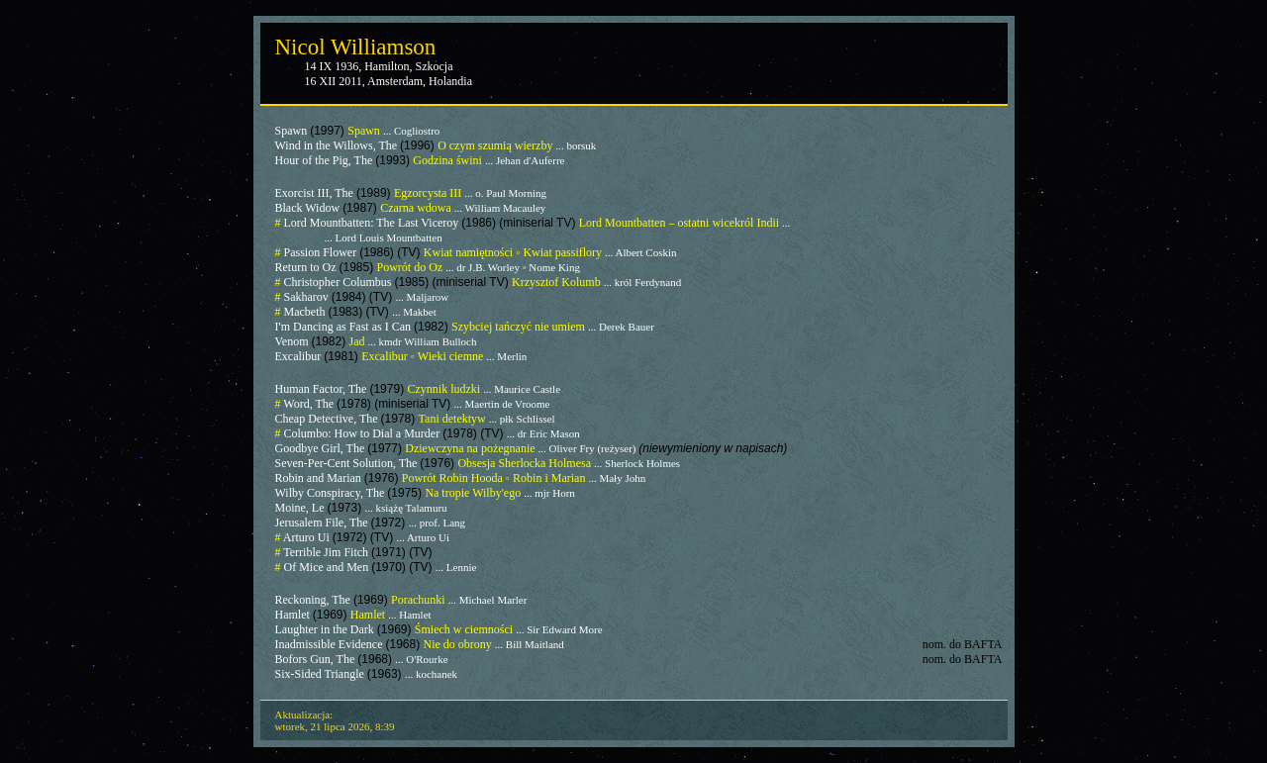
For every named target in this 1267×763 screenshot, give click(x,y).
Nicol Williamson (356, 47)
